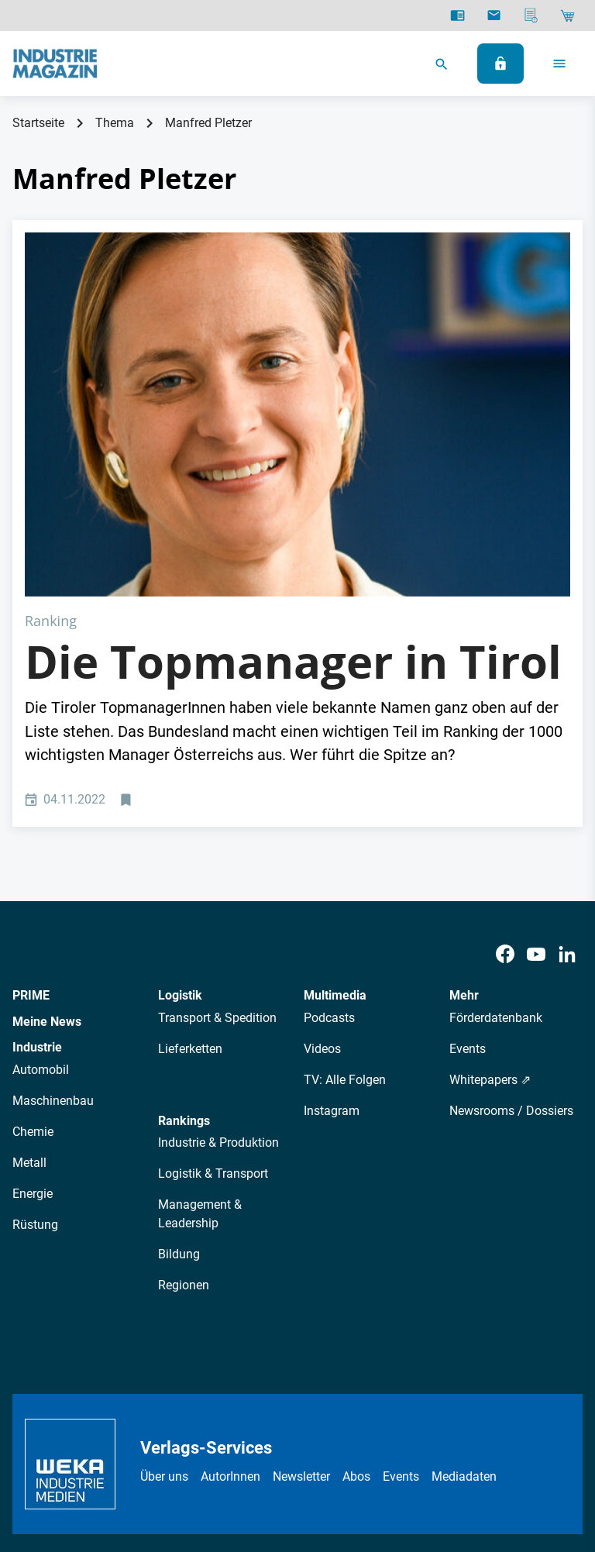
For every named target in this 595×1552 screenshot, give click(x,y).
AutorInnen (230, 1295)
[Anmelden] (500, 63)
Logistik (180, 814)
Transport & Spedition (217, 835)
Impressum (272, 1430)
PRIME (31, 814)
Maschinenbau (53, 919)
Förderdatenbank (495, 835)
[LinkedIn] (567, 773)
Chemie (32, 950)
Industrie (37, 866)
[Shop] (567, 15)
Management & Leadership (200, 1032)
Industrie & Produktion (218, 961)
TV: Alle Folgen (345, 897)
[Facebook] (505, 773)
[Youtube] (536, 773)
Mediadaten (464, 1295)
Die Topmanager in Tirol (293, 480)
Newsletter (301, 1295)
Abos (356, 1295)
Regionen (183, 1103)
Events (467, 866)
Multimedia (335, 814)
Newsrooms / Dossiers (511, 928)
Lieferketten (190, 866)
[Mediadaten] (531, 15)
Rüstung (35, 1043)
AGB (217, 1430)
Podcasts (329, 835)
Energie (32, 1012)
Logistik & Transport (213, 992)
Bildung (179, 1072)
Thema (114, 122)
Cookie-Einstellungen (427, 1430)
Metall (29, 981)
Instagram (331, 928)
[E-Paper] (457, 15)
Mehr (464, 814)
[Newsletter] (494, 15)
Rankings (184, 938)
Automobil (40, 888)
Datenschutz (158, 1430)
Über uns (164, 1295)
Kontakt (336, 1430)
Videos (322, 866)
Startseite (38, 122)
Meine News (46, 839)
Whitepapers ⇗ (490, 897)
